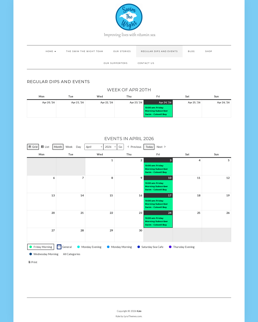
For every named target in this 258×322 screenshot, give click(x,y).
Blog (191, 51)
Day (78, 147)
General (64, 247)
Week (69, 147)
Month (58, 147)
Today (149, 147)
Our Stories (122, 51)
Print (32, 263)
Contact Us (146, 63)
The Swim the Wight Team (84, 51)
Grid (32, 147)
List (45, 147)
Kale (139, 311)
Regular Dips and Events (159, 51)
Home (51, 51)
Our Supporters (116, 63)
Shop (208, 51)
